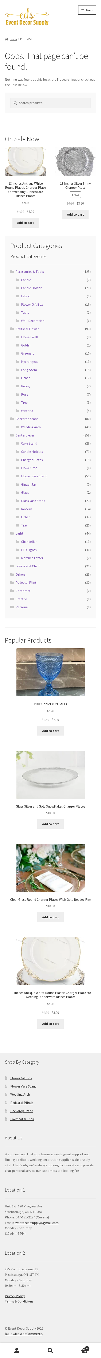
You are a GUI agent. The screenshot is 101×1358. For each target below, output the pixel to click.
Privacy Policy (15, 1296)
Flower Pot (29, 468)
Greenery (27, 353)
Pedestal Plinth (27, 582)
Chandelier (29, 541)
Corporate (23, 591)
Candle (26, 280)
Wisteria (27, 411)
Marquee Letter (32, 558)
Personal (22, 607)
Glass (25, 492)
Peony (25, 386)
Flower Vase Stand (34, 476)
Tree (24, 402)
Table (25, 312)
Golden (26, 345)
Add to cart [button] (25, 222)
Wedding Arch (31, 427)
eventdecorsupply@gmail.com (37, 1223)
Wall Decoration (32, 321)
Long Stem (29, 370)
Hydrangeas (29, 361)
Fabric (25, 296)
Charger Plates (32, 460)
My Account (17, 1351)
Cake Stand (29, 443)
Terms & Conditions (19, 1301)
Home (13, 39)
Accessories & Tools (30, 271)
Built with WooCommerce (23, 1334)
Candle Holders (32, 451)
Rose (24, 394)
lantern (26, 509)
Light (19, 533)
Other (25, 378)
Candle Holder (31, 288)
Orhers (21, 574)
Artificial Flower (27, 329)
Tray (24, 525)
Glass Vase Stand (33, 501)
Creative (22, 599)
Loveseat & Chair (28, 566)
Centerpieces (25, 435)
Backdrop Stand (27, 419)
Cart (78, 1347)
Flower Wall (29, 337)
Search (50, 1351)
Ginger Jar (28, 484)
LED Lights (29, 550)
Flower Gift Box (32, 304)
